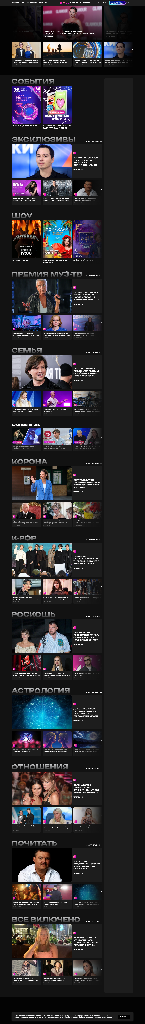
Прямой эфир (75, 2)
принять (124, 1016)
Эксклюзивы (32, 2)
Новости (15, 2)
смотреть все (94, 141)
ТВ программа (88, 2)
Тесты (41, 2)
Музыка (104, 2)
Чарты (22, 2)
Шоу (97, 2)
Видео (47, 2)
